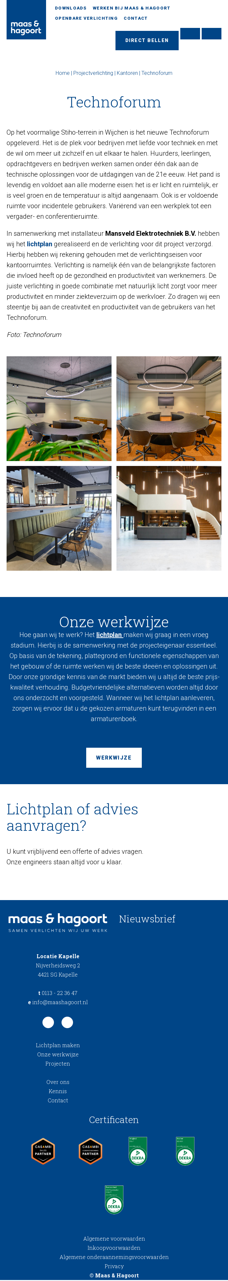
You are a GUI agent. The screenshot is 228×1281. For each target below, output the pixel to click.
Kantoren (127, 74)
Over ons (57, 1082)
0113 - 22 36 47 (57, 993)
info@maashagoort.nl (58, 1003)
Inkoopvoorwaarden (114, 1248)
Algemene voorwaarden (114, 1239)
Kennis (58, 1092)
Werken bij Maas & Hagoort (132, 8)
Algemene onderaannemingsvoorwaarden (114, 1257)
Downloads (71, 8)
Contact (136, 18)
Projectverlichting (93, 74)
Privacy (114, 1267)
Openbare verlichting (86, 18)
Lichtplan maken (58, 1046)
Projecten (57, 1064)
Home (63, 74)
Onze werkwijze (58, 1055)
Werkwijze (114, 759)
